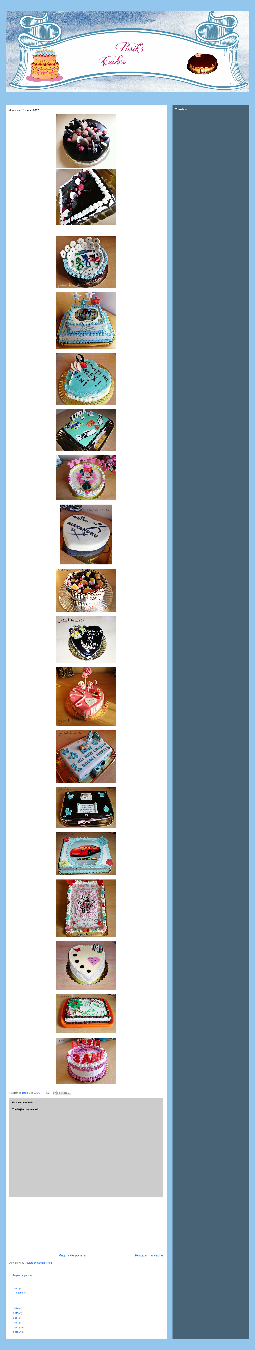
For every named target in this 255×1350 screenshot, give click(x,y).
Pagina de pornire (72, 1255)
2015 (16, 1313)
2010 (16, 1332)
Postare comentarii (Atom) (39, 1262)
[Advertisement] (86, 1224)
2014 (16, 1318)
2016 (16, 1308)
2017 (16, 1288)
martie (20, 1292)
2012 (16, 1322)
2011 (16, 1327)
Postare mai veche (149, 1255)
